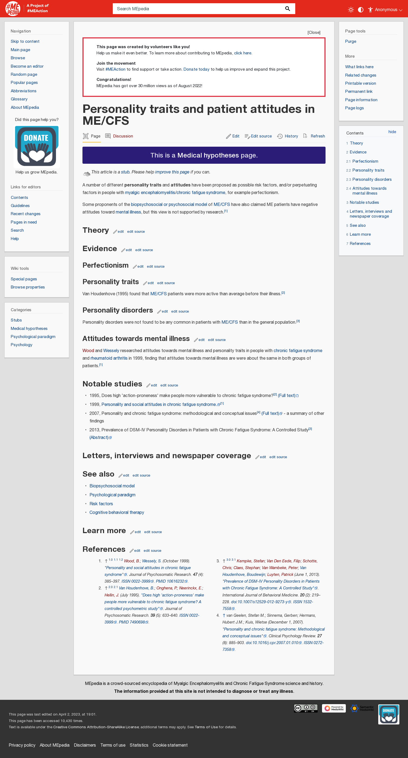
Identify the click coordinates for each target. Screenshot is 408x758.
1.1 (116, 559)
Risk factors (101, 504)
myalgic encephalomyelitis (150, 192)
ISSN (126, 581)
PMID (161, 581)
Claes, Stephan (247, 568)
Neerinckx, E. (190, 588)
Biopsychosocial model (112, 486)
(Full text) (287, 395)
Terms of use (112, 745)
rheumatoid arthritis (109, 358)
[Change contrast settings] (360, 9)
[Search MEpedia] (204, 8)
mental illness (128, 212)
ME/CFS (222, 204)
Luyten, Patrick (280, 575)
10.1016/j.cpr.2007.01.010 (275, 643)
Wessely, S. (152, 561)
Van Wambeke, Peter (280, 568)
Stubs (16, 320)
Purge (350, 41)
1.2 (121, 559)
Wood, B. (132, 561)
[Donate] (37, 143)
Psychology (21, 345)
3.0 (229, 559)
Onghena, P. (167, 588)
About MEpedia (54, 745)
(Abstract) (98, 437)
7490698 (137, 622)
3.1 (234, 559)
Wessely (111, 350)
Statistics (139, 745)
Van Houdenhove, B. (136, 588)
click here (242, 53)
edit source (136, 231)
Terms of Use (206, 727)
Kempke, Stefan (251, 561)
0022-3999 (140, 581)
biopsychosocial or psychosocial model (169, 204)
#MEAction (115, 69)
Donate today (197, 69)
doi (234, 602)
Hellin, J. (112, 595)
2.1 (116, 587)
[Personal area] (385, 9)
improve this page (172, 172)
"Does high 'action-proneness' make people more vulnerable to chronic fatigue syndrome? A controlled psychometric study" (154, 602)
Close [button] (314, 32)
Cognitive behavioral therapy (116, 512)
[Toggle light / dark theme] (351, 9)
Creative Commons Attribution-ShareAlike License (96, 727)
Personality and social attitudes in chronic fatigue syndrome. (159, 404)
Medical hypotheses (208, 155)
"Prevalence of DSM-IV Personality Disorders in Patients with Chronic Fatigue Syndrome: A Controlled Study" (271, 584)
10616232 (175, 581)
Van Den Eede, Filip (284, 561)
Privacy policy (22, 745)
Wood (88, 350)
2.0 (111, 587)
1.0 (111, 559)
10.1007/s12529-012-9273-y (263, 602)
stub (125, 172)
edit (121, 231)
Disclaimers (85, 745)
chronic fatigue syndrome (201, 192)
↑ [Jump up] (224, 615)
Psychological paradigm (112, 495)
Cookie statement (170, 745)
